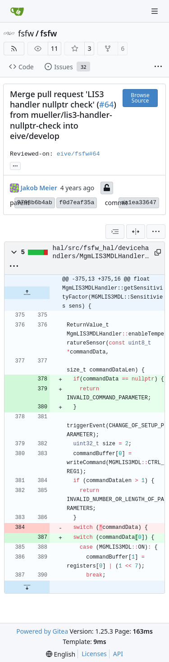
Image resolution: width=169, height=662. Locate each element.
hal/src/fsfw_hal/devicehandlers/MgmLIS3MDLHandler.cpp (101, 253)
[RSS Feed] (14, 48)
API (118, 653)
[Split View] (135, 231)
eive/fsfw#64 (78, 154)
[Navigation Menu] (155, 11)
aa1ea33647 (138, 202)
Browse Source (140, 97)
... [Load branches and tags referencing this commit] (15, 165)
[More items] (158, 67)
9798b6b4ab (34, 202)
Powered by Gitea (42, 631)
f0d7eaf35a (76, 202)
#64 (106, 104)
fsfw (26, 33)
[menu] (155, 231)
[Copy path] (156, 252)
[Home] (17, 11)
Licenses (94, 653)
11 (54, 48)
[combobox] (114, 231)
